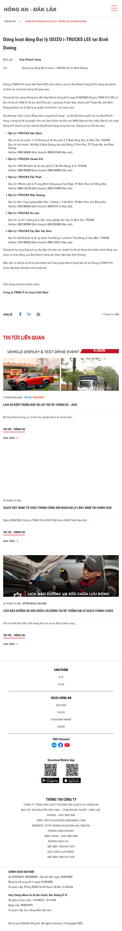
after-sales (29, 603)
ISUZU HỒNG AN (61, 698)
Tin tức (7, 429)
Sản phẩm (61, 670)
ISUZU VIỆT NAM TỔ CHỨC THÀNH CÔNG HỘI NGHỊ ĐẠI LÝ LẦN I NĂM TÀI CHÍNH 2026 (57, 508)
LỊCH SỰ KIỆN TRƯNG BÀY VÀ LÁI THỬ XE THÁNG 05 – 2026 (40, 405)
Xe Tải (61, 684)
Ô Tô (61, 677)
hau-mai (41, 603)
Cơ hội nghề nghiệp (61, 719)
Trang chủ (10, 21)
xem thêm (10, 438)
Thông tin (19, 429)
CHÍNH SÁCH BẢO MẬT (21, 871)
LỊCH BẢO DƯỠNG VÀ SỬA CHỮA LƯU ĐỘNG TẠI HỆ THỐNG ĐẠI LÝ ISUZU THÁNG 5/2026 (58, 611)
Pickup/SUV (38, 397)
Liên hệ (61, 726)
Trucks (27, 397)
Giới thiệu (61, 705)
